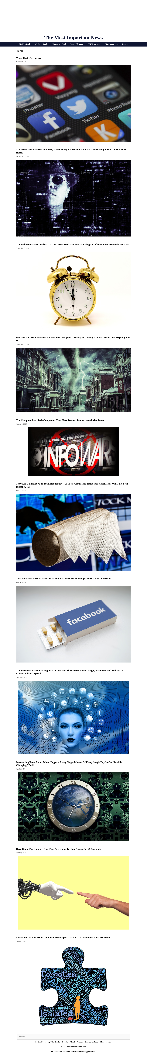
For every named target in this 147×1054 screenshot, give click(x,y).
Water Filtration (76, 44)
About (72, 1042)
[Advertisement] (73, 18)
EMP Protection (94, 44)
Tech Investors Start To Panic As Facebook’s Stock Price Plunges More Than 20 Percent (63, 578)
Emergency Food (59, 44)
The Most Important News (73, 38)
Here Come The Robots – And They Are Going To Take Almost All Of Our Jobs (58, 848)
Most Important (111, 44)
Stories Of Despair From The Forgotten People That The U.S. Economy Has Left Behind (63, 937)
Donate (125, 44)
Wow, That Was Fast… (28, 57)
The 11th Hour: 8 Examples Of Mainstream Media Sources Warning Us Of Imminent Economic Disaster (72, 244)
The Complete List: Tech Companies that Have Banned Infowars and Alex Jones (60, 420)
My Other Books (41, 44)
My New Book (24, 44)
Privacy (80, 1042)
